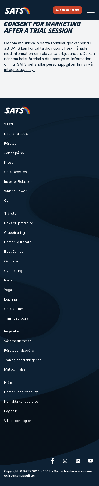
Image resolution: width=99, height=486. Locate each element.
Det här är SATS (16, 134)
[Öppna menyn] (90, 10)
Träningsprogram (17, 318)
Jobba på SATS (16, 153)
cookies (86, 471)
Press (8, 162)
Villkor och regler (17, 421)
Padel (8, 280)
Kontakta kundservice (21, 401)
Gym (7, 200)
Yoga (8, 290)
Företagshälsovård (19, 350)
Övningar (11, 261)
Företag (10, 143)
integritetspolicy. (19, 69)
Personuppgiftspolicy (21, 392)
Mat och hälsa (15, 369)
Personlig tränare (17, 242)
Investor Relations (18, 182)
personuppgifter (23, 475)
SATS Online (13, 309)
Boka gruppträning (18, 223)
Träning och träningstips (22, 360)
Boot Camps (13, 252)
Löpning (10, 299)
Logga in (11, 411)
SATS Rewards (15, 172)
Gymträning (13, 271)
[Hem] (17, 10)
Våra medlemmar (17, 341)
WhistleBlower (15, 191)
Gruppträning (14, 233)
